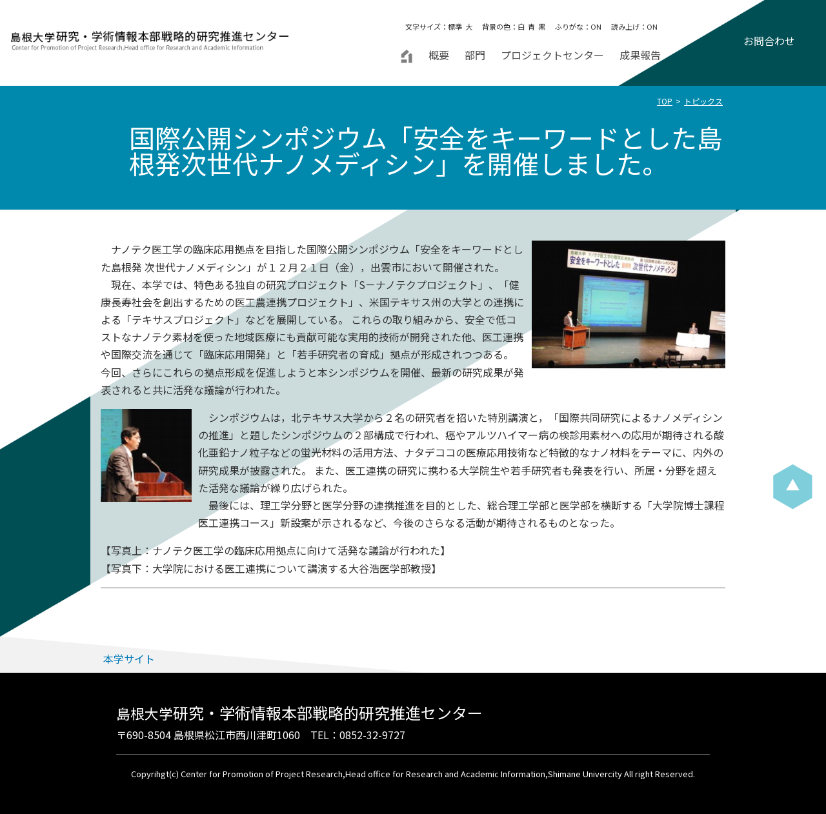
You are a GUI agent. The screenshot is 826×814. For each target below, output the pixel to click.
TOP (664, 100)
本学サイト (129, 658)
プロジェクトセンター (552, 55)
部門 (475, 55)
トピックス (703, 100)
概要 (438, 55)
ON (595, 26)
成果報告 (640, 55)
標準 (455, 26)
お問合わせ (769, 40)
